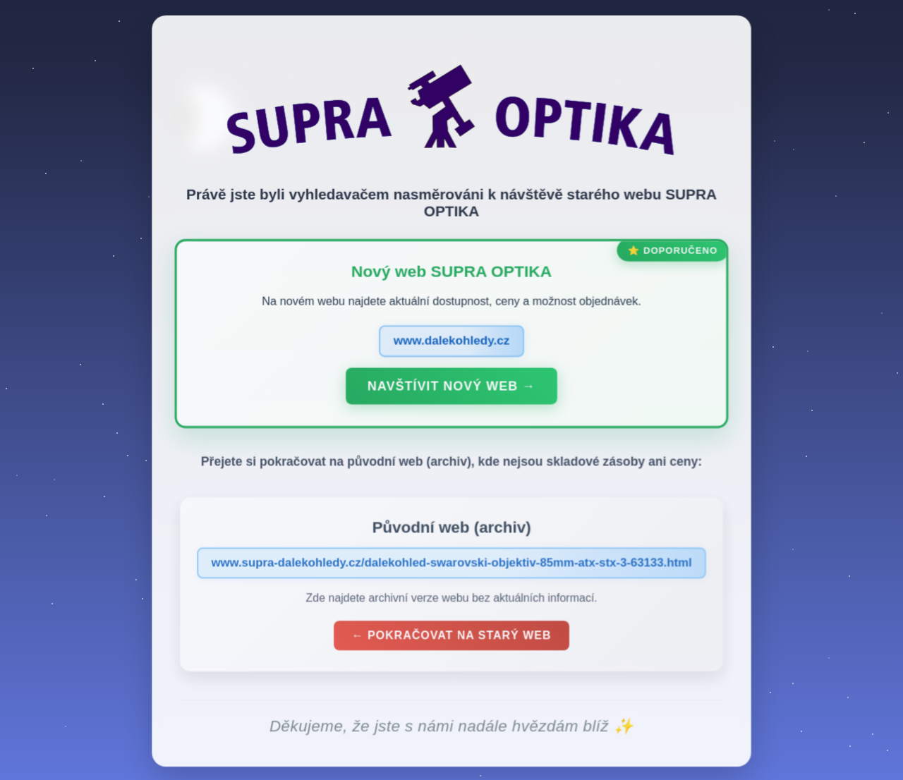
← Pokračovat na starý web (451, 638)
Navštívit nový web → (451, 389)
